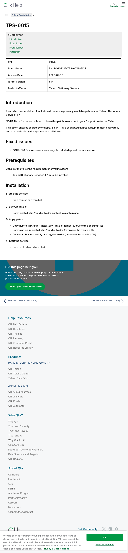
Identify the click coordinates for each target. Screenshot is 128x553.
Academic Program (19, 492)
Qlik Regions (15, 458)
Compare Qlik (16, 444)
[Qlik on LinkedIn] (110, 528)
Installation (15, 51)
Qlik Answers (15, 396)
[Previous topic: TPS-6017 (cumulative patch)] (32, 301)
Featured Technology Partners (25, 449)
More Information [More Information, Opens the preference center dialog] (105, 544)
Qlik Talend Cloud (18, 373)
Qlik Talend (14, 368)
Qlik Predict (15, 400)
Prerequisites (17, 47)
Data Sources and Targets (23, 453)
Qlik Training (15, 333)
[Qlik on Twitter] (104, 528)
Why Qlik (13, 421)
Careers (13, 502)
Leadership (14, 478)
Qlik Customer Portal (20, 342)
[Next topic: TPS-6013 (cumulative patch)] (95, 301)
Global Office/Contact (20, 511)
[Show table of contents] (6, 15)
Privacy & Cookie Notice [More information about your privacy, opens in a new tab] (56, 548)
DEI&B (11, 488)
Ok (104, 537)
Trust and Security (18, 425)
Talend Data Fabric (19, 377)
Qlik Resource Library (20, 347)
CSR (10, 483)
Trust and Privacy (18, 430)
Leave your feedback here (25, 286)
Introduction (16, 39)
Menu (123, 6)
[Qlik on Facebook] (116, 528)
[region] (63, 541)
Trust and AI (15, 435)
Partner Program (17, 497)
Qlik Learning (15, 338)
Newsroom (14, 506)
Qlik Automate (16, 405)
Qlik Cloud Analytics (19, 391)
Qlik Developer (16, 328)
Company (13, 474)
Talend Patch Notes (21, 15)
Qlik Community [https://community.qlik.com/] (88, 528)
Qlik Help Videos (18, 324)
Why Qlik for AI (16, 439)
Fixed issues (16, 43)
